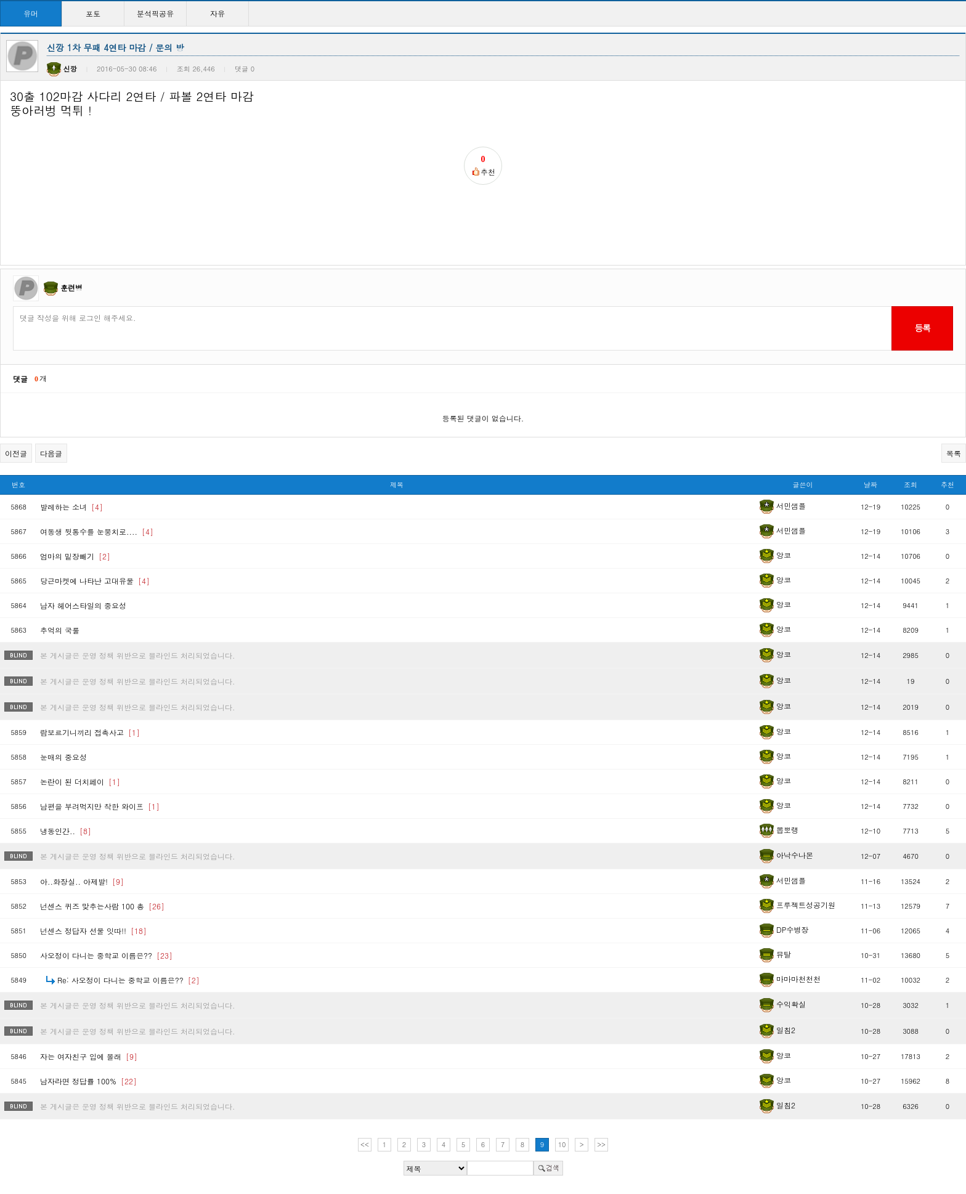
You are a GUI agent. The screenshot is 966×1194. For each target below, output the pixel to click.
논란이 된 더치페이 (80, 781)
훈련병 (71, 287)
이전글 (16, 453)
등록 (922, 328)
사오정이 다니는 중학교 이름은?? (106, 955)
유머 (30, 13)
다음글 (51, 453)
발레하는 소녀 (71, 507)
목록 (953, 453)
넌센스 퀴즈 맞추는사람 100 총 (102, 906)
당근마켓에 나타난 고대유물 (95, 580)
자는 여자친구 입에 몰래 (88, 1056)
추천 (947, 484)
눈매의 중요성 (63, 757)
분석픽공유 (155, 13)
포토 (93, 13)
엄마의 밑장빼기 (75, 556)
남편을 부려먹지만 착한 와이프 (100, 806)
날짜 (870, 484)
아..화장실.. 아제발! (82, 881)
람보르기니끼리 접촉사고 (90, 732)
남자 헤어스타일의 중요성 (83, 605)
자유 (217, 13)
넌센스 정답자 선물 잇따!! (93, 930)
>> (601, 1144)
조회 (910, 484)
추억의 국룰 (59, 630)
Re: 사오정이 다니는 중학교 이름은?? (128, 980)
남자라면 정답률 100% (88, 1081)
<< (364, 1144)
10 (562, 1144)
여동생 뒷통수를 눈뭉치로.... (96, 531)
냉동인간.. (65, 831)
